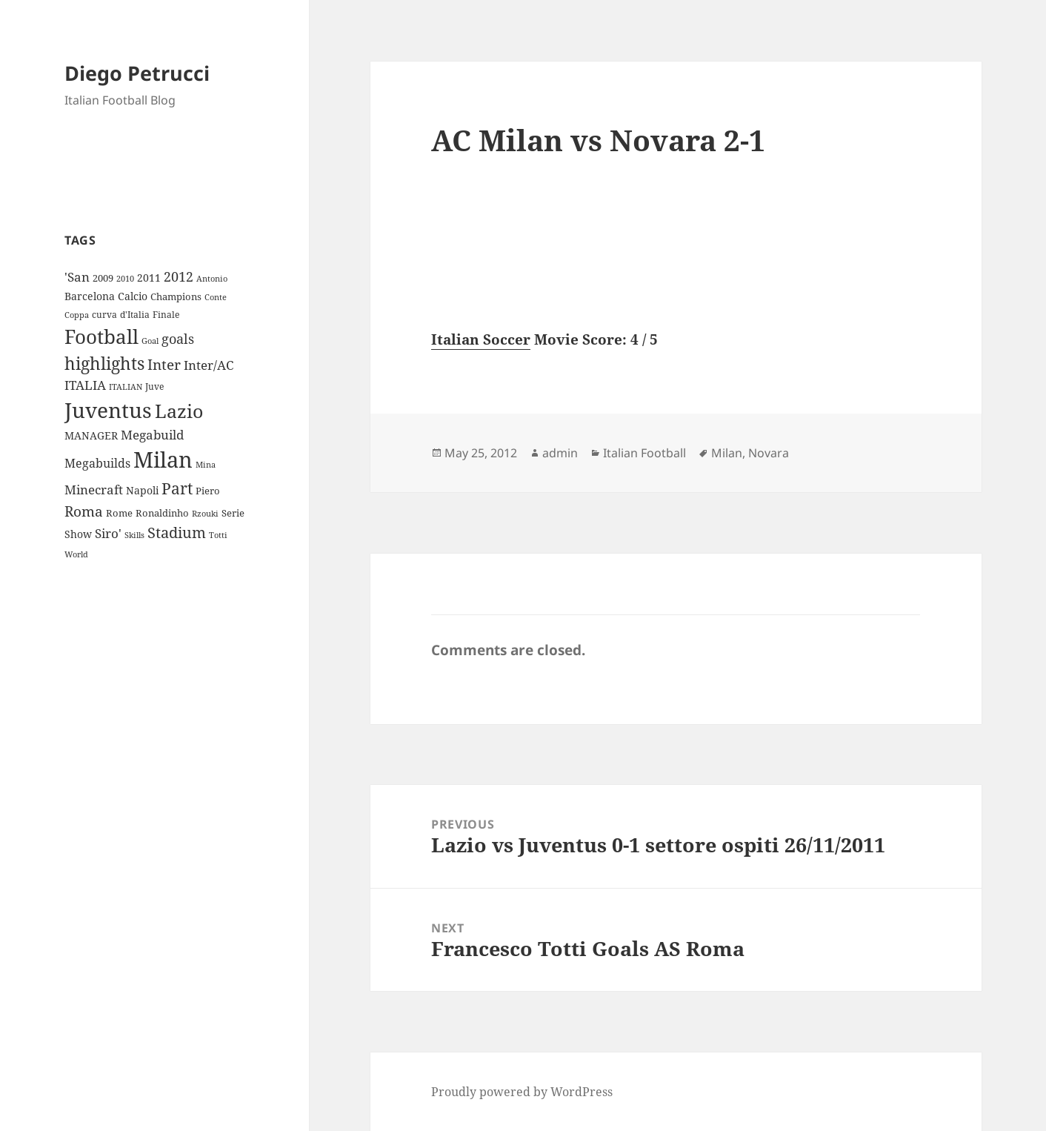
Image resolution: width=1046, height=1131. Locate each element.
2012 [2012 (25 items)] (178, 276)
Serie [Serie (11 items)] (232, 513)
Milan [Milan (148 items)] (163, 459)
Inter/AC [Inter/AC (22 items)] (208, 365)
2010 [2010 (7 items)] (125, 278)
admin (560, 453)
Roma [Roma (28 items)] (83, 511)
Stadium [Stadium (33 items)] (176, 533)
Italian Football (644, 453)
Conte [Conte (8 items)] (215, 296)
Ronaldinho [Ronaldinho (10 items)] (162, 513)
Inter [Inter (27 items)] (164, 364)
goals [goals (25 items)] (177, 339)
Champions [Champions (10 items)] (175, 296)
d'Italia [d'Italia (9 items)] (135, 314)
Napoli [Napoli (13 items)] (142, 490)
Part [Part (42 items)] (177, 488)
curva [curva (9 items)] (104, 314)
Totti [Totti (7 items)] (218, 535)
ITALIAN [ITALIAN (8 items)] (125, 386)
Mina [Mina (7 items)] (206, 465)
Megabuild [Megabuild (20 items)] (152, 434)
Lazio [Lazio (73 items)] (179, 410)
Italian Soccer (480, 339)
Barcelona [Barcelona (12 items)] (89, 296)
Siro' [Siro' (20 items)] (108, 533)
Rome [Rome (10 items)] (119, 513)
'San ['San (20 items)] (77, 276)
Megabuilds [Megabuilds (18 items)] (97, 463)
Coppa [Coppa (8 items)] (76, 314)
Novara (768, 453)
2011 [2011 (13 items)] (149, 278)
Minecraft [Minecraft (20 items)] (93, 489)
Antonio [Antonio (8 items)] (211, 278)
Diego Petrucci (137, 73)
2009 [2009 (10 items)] (103, 278)
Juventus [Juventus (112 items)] (108, 410)
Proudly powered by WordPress (522, 1092)
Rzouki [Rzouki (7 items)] (205, 513)
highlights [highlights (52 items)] (104, 363)
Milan (726, 453)
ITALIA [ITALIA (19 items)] (85, 385)
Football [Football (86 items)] (101, 336)
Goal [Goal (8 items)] (150, 340)
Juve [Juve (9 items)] (154, 386)
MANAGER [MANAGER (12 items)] (91, 435)
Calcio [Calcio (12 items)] (132, 296)
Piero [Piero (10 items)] (208, 490)
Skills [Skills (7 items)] (134, 535)
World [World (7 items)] (76, 554)
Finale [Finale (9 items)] (166, 314)
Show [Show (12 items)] (78, 534)
